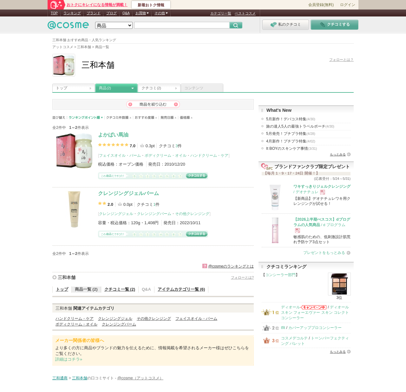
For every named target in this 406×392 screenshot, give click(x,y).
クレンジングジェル (116, 214)
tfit (283, 328)
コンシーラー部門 (280, 275)
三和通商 (60, 378)
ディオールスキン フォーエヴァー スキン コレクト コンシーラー (315, 312)
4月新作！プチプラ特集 (290, 141)
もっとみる (338, 154)
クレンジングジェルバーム (128, 193)
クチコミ (151, 88)
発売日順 (168, 117)
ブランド (94, 13)
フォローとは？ (341, 59)
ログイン (347, 5)
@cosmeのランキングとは (231, 266)
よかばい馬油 (113, 134)
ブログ (111, 13)
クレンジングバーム (154, 214)
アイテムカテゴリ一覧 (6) (181, 289)
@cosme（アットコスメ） (140, 378)
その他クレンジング (192, 214)
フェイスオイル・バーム (120, 155)
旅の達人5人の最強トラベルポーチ (300, 126)
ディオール (290, 307)
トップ (61, 88)
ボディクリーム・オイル (166, 155)
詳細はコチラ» (68, 359)
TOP (54, 13)
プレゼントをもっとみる (324, 252)
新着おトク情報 (151, 5)
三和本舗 (66, 277)
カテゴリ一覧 (220, 13)
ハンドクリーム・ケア (209, 155)
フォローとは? (242, 277)
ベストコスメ (245, 13)
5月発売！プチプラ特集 (290, 133)
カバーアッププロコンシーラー (315, 328)
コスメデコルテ (294, 338)
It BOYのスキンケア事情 (291, 148)
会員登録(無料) (321, 5)
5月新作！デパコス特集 (290, 119)
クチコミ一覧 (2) (119, 289)
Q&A (126, 13)
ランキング (72, 13)
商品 (105, 88)
